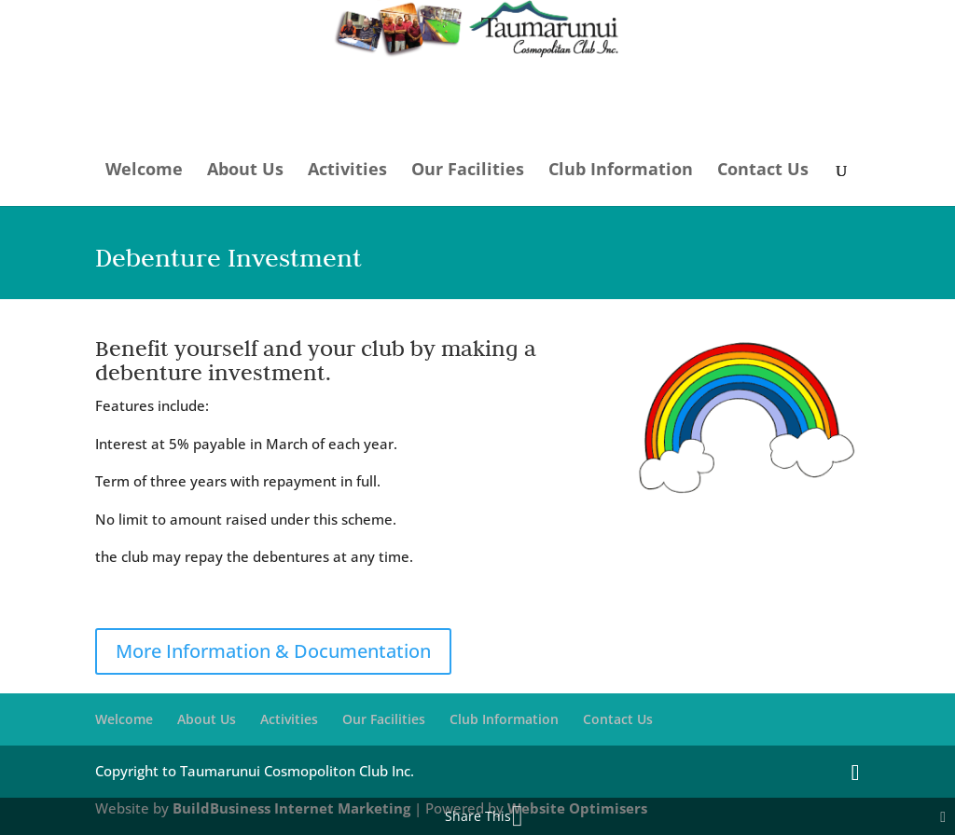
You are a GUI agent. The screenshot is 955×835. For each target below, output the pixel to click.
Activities (347, 170)
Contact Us (763, 170)
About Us (245, 170)
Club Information (620, 170)
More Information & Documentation (273, 651)
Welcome (144, 170)
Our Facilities (467, 170)
